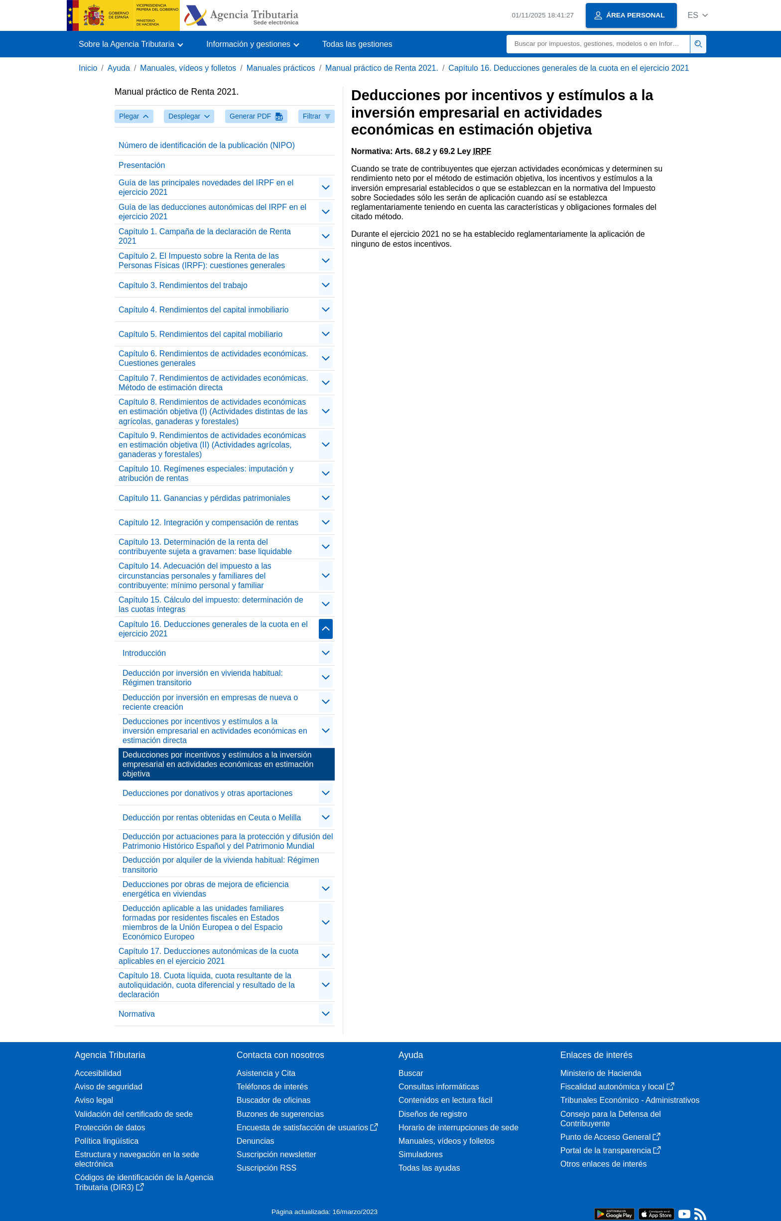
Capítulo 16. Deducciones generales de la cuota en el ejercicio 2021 (568, 68)
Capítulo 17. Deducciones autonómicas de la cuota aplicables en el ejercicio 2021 (208, 956)
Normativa (137, 1014)
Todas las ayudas (429, 1168)
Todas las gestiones (357, 44)
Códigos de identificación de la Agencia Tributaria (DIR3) (144, 1182)
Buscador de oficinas (274, 1100)
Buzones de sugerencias (280, 1114)
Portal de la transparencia (610, 1150)
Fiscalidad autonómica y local (617, 1086)
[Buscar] (598, 44)
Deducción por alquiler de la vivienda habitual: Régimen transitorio (221, 865)
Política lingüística (106, 1141)
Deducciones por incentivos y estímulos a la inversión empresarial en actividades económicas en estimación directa (215, 731)
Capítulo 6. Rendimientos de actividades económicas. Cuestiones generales (213, 358)
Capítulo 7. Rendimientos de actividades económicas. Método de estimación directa (213, 383)
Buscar (410, 1073)
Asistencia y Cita (266, 1073)
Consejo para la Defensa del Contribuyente (610, 1119)
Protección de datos (110, 1127)
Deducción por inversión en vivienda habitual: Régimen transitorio (203, 678)
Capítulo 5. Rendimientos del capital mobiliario (200, 334)
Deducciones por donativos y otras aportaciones (208, 793)
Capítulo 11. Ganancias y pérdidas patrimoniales (204, 498)
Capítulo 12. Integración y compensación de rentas (208, 522)
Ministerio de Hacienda (601, 1073)
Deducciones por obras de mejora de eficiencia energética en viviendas (206, 889)
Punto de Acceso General (610, 1137)
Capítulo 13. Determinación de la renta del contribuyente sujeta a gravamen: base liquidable (205, 547)
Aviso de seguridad (108, 1086)
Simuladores (420, 1154)
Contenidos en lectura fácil (445, 1100)
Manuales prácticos (281, 68)
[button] (697, 15)
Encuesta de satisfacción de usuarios (307, 1127)
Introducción (144, 653)
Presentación (142, 165)
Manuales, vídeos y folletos (188, 68)
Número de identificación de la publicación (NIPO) (207, 145)
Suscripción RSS (266, 1168)
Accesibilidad (98, 1073)
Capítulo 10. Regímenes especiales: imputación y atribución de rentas (206, 473)
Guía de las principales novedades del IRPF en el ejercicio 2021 (206, 187)
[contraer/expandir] (326, 187)
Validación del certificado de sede (134, 1114)
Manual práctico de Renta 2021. (381, 68)
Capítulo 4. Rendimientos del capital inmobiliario (204, 309)
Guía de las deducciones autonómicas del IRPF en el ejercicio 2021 (212, 212)
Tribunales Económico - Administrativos (630, 1100)
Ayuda (119, 68)
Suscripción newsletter (276, 1154)
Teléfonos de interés (272, 1086)
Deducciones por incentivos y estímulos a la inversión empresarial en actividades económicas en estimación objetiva (218, 764)
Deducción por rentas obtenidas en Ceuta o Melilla (212, 817)
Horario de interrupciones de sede (458, 1127)
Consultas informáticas (438, 1086)
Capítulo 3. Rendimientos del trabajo (183, 285)
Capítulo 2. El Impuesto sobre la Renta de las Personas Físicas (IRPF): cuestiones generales (202, 261)
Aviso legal (94, 1100)
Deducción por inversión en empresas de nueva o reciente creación (210, 702)
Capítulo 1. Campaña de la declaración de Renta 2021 (205, 236)
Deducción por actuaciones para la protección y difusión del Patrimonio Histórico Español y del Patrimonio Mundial (228, 841)
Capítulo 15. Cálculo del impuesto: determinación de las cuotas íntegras (211, 604)
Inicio (88, 68)
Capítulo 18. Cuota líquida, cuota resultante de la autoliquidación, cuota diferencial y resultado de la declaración (207, 985)
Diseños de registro (432, 1114)
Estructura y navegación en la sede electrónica (137, 1159)
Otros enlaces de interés (603, 1164)
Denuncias (255, 1141)
